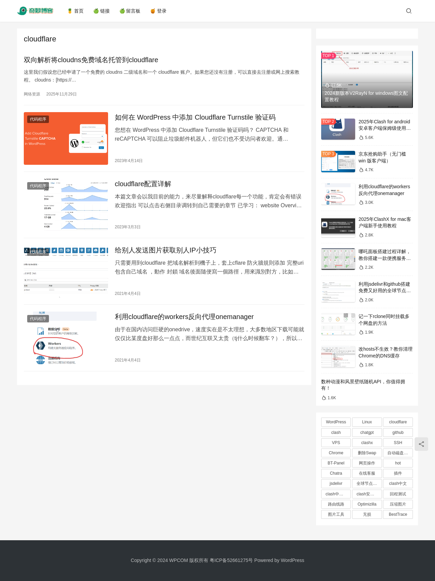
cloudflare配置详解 (142, 183)
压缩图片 (398, 504)
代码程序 (38, 119)
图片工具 (336, 514)
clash (336, 432)
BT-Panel (336, 463)
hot (398, 463)
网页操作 (367, 463)
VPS (336, 442)
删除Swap (367, 453)
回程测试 (398, 494)
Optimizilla (367, 504)
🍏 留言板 (130, 11)
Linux (367, 422)
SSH (398, 442)
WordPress (336, 422)
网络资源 (32, 94)
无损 (367, 514)
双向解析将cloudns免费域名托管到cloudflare (91, 60)
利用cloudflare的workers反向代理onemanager (183, 315)
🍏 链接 (101, 11)
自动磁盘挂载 (399, 453)
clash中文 (398, 483)
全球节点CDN (369, 483)
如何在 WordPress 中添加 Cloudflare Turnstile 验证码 (194, 117)
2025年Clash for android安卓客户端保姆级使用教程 (385, 128)
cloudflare (398, 422)
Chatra (336, 473)
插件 (398, 473)
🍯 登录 (158, 11)
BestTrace (398, 514)
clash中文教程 (338, 494)
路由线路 (336, 504)
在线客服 (367, 473)
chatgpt (366, 432)
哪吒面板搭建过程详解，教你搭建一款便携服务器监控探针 (385, 258)
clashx (367, 442)
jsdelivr (336, 483)
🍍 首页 (75, 11)
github (398, 432)
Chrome (336, 453)
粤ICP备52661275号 (231, 560)
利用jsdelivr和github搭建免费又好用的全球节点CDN (384, 290)
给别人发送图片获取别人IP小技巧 (165, 249)
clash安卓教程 (369, 494)
